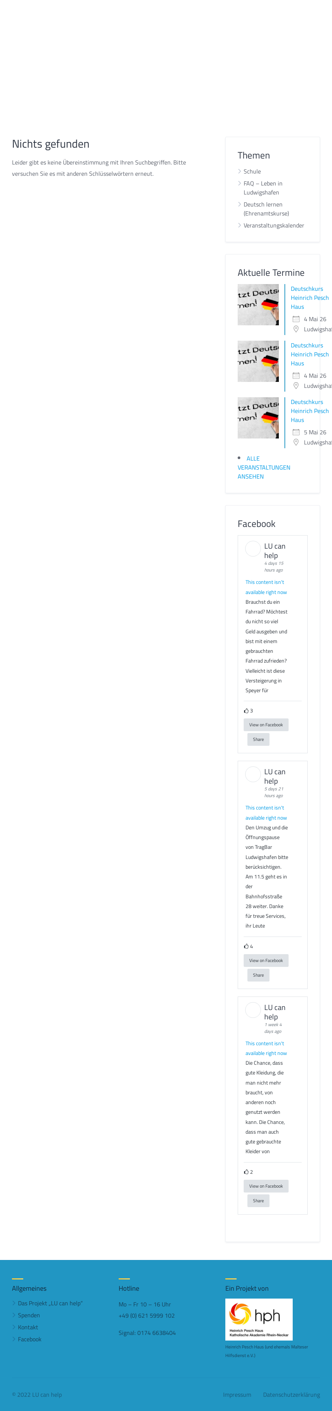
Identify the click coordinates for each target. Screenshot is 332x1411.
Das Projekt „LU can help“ (50, 1303)
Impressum (237, 1394)
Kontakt (28, 1327)
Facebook (30, 1339)
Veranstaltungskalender (274, 225)
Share (258, 739)
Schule (252, 171)
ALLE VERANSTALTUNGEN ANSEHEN (264, 467)
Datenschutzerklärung (291, 1394)
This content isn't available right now (266, 587)
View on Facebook (266, 724)
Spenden (29, 1315)
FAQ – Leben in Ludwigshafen (263, 188)
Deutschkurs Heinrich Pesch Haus (310, 297)
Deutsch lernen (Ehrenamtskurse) (266, 209)
